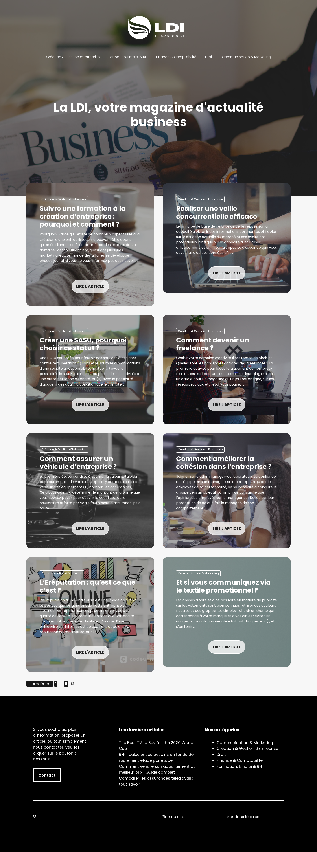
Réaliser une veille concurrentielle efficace (216, 212)
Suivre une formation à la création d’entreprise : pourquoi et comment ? (83, 216)
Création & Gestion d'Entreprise (63, 199)
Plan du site (173, 816)
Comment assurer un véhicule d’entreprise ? (78, 462)
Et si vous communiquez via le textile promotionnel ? (223, 586)
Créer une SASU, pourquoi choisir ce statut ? (83, 344)
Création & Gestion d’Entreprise (73, 56)
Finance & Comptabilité (176, 56)
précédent (39, 684)
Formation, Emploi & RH (128, 56)
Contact (46, 775)
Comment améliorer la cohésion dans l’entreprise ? (223, 462)
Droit (209, 56)
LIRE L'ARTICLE (90, 286)
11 (66, 684)
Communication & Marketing (246, 56)
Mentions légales (242, 816)
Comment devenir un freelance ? (212, 344)
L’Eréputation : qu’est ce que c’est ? (87, 586)
